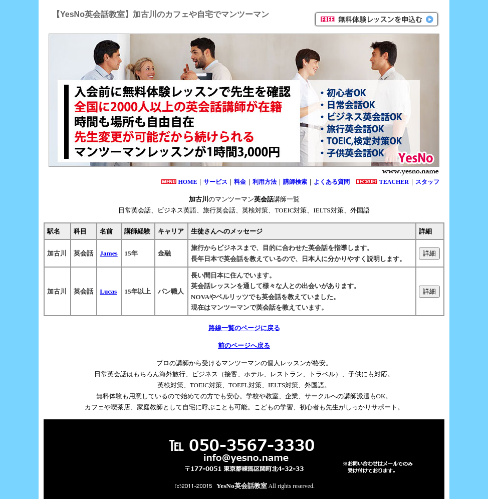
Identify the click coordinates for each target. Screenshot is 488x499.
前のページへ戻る (244, 345)
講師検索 (295, 181)
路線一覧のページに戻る (244, 328)
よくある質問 (332, 181)
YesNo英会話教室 (241, 485)
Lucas (108, 291)
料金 (240, 181)
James (109, 253)
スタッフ (427, 181)
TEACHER (394, 181)
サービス (215, 181)
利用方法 (265, 181)
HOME (187, 181)
